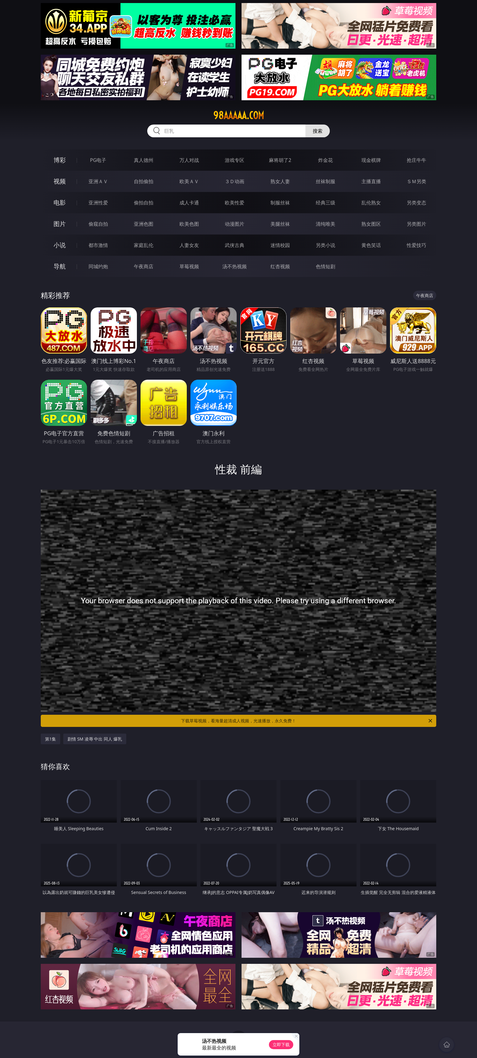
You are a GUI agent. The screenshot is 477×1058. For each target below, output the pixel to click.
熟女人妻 (280, 181)
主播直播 (371, 181)
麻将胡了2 (280, 160)
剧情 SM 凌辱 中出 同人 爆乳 (95, 739)
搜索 (317, 131)
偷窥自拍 (98, 224)
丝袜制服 (325, 181)
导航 (60, 266)
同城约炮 (98, 266)
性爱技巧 (416, 245)
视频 (60, 181)
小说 (60, 245)
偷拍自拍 (143, 202)
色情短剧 (325, 266)
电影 (60, 202)
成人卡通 (189, 202)
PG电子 (98, 160)
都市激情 (98, 245)
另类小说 (325, 245)
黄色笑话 (371, 245)
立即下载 (281, 1044)
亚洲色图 (143, 224)
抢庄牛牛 (416, 160)
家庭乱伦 (143, 245)
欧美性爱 (234, 202)
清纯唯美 (325, 224)
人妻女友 (189, 245)
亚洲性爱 (98, 202)
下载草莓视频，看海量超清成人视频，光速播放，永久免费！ (307, 720)
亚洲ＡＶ (98, 181)
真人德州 (143, 160)
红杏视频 (280, 266)
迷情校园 (280, 245)
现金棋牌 (371, 160)
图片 (60, 224)
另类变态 (416, 202)
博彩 (60, 160)
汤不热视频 (234, 266)
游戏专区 (234, 160)
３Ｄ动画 (234, 181)
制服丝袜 (280, 202)
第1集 (50, 739)
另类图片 (416, 224)
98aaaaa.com (238, 115)
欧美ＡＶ (189, 181)
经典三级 (325, 202)
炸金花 (325, 160)
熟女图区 (371, 224)
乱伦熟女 (371, 202)
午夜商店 (143, 266)
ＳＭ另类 (416, 181)
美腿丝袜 (280, 224)
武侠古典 (234, 245)
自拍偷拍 (143, 181)
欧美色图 (189, 224)
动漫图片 (234, 224)
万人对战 (189, 160)
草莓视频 (189, 266)
